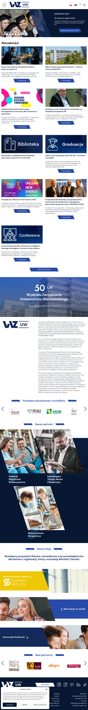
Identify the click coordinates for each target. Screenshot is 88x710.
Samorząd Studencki (16, 637)
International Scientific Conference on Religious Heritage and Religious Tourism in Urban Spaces (20, 247)
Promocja (56, 701)
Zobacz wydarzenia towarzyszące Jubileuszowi (44, 306)
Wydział (56, 694)
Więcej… (65, 392)
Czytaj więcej (22, 80)
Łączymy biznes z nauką (16, 576)
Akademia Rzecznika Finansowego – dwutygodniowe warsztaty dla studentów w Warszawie (19, 111)
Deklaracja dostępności (79, 703)
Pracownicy (55, 698)
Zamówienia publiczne (52, 703)
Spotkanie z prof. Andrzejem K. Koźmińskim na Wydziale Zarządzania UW (63, 110)
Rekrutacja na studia (72, 609)
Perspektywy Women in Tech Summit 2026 (18, 200)
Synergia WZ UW (81, 698)
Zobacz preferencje (39, 705)
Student (56, 696)
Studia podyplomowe (79, 696)
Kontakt (84, 701)
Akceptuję (9, 705)
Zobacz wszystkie (44, 269)
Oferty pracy (55, 705)
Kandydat (83, 694)
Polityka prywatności (79, 705)
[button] (46, 689)
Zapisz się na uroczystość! (70, 30)
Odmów (24, 705)
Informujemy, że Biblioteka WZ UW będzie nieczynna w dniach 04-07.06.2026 (17, 156)
